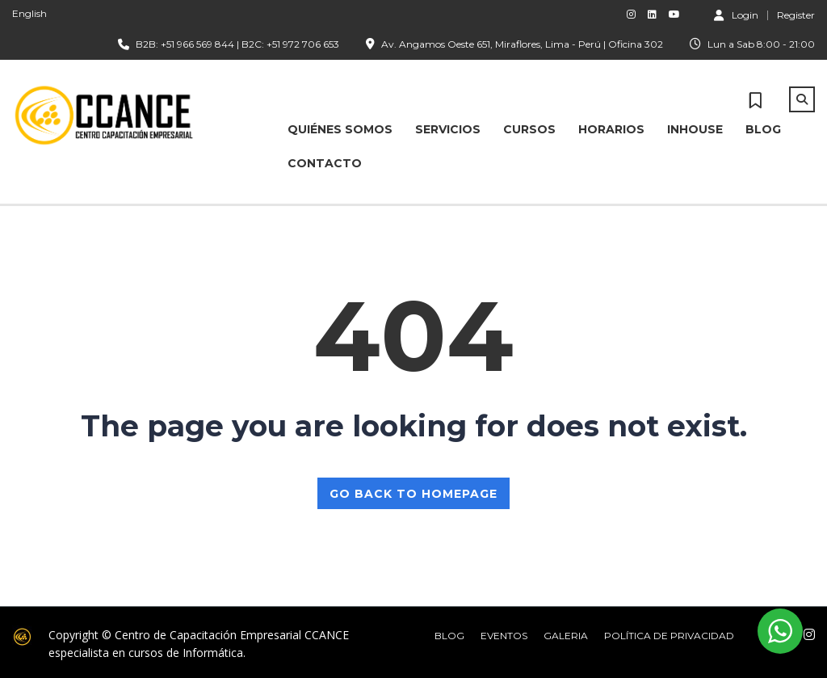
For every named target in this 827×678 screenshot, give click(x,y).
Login (736, 14)
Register (796, 15)
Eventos (504, 636)
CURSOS (529, 129)
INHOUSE (695, 129)
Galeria (566, 636)
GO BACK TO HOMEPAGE (413, 493)
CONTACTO (325, 163)
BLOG (763, 129)
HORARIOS (611, 129)
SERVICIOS (448, 129)
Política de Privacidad (669, 636)
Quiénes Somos (340, 129)
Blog (449, 636)
